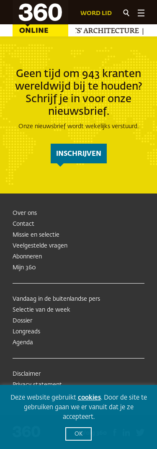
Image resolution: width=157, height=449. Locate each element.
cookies (89, 398)
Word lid (96, 13)
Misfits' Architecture (96, 31)
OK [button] (78, 434)
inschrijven (78, 154)
